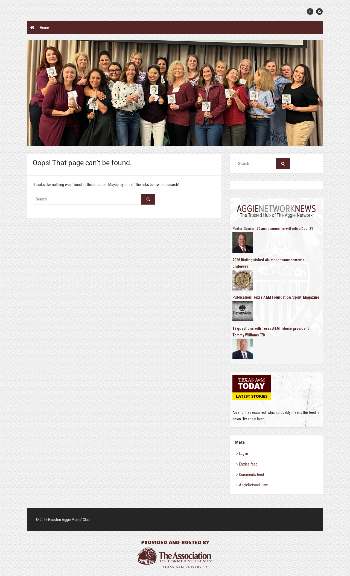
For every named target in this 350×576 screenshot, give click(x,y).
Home (44, 27)
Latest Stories (252, 396)
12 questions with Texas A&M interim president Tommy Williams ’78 (270, 331)
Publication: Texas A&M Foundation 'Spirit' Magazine (275, 297)
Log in (243, 453)
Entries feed (248, 464)
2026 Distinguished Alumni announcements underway (268, 263)
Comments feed (251, 474)
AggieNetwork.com (253, 485)
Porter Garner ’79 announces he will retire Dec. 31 (272, 228)
